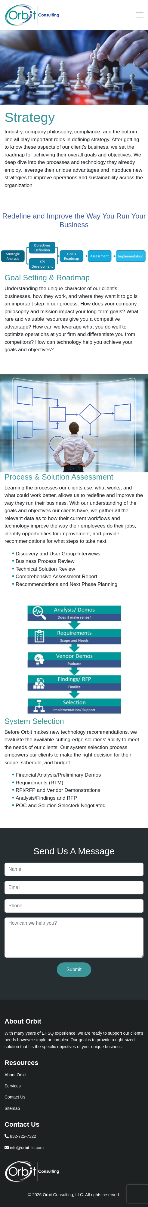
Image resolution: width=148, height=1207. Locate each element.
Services (13, 1086)
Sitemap (12, 1108)
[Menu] (139, 15)
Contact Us (15, 1097)
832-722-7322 (20, 1136)
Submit (74, 969)
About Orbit (15, 1074)
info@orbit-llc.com (24, 1147)
